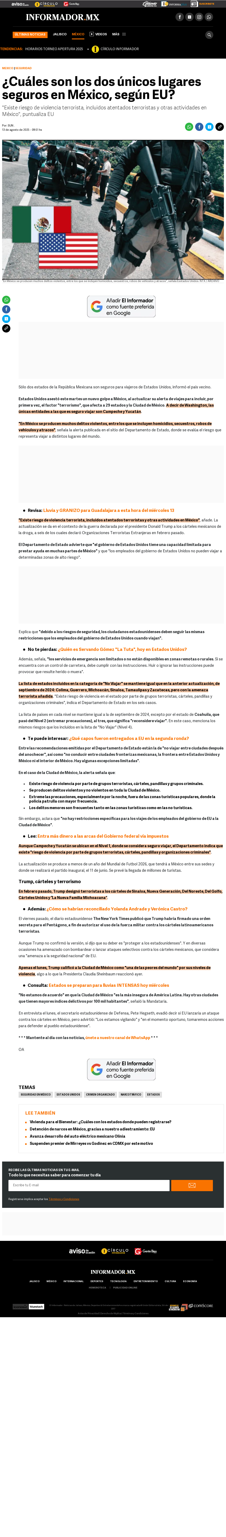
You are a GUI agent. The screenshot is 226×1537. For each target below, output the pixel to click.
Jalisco (60, 34)
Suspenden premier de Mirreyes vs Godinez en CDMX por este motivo (91, 1144)
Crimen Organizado (100, 1095)
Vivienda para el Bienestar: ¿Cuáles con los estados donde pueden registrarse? (100, 1122)
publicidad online (125, 1288)
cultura (170, 1281)
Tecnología (118, 1281)
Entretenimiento (146, 1281)
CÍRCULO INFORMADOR (120, 49)
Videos (98, 34)
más (119, 34)
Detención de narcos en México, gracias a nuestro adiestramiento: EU (92, 1129)
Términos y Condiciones (64, 1199)
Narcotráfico (131, 1095)
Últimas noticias (30, 34)
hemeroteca (97, 1288)
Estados (153, 1095)
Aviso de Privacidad (88, 1314)
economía (190, 1281)
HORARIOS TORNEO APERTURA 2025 (54, 49)
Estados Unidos (68, 1095)
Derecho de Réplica (110, 1314)
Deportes (96, 1281)
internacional (73, 1281)
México (78, 34)
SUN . (11, 125)
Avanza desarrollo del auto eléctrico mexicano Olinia (77, 1137)
